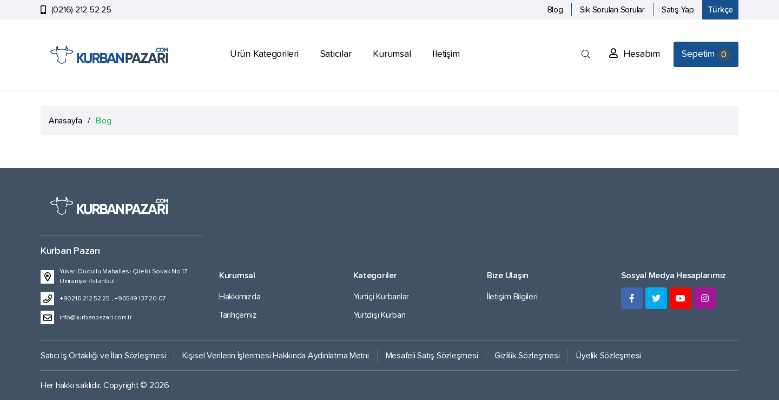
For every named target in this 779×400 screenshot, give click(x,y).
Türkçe (720, 9)
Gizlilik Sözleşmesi (526, 355)
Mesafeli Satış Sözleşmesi (432, 355)
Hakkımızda (239, 296)
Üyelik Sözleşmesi (608, 355)
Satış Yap (678, 9)
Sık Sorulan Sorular (612, 9)
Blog (555, 9)
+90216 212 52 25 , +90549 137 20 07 (113, 299)
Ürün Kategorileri (264, 54)
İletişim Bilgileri (512, 296)
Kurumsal (392, 54)
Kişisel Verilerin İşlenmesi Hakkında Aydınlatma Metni (275, 355)
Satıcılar (336, 54)
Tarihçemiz (237, 315)
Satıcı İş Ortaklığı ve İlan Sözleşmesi (103, 355)
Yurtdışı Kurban (379, 315)
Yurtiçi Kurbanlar (381, 296)
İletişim (445, 54)
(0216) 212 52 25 (81, 9)
